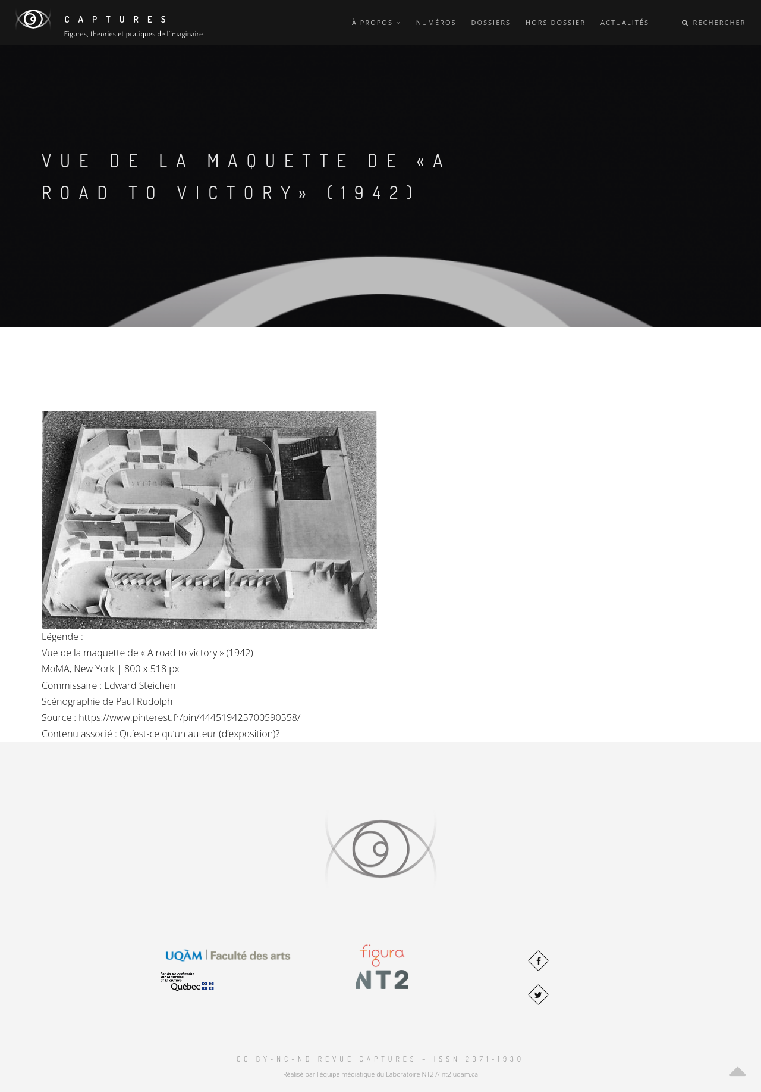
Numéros (436, 22)
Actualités (624, 22)
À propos (376, 22)
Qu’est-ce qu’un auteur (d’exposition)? (199, 733)
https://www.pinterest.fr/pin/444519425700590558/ (189, 717)
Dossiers (491, 22)
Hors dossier (556, 22)
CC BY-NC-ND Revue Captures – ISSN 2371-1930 (380, 1058)
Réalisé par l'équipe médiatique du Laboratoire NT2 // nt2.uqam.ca (380, 1073)
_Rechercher (714, 22)
